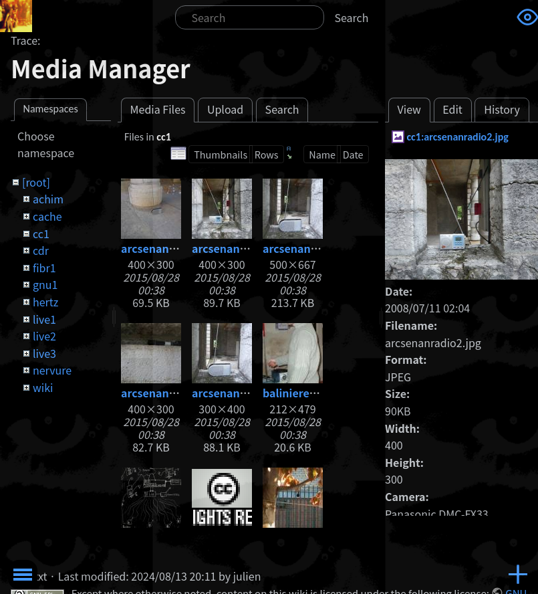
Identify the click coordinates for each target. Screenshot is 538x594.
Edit (452, 109)
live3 (44, 353)
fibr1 (44, 268)
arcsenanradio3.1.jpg (318, 248)
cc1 (41, 233)
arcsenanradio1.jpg (172, 248)
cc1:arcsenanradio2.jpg (457, 136)
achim (48, 199)
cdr (41, 250)
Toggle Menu (22, 575)
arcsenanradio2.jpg (243, 248)
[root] (36, 182)
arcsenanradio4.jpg (243, 393)
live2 (44, 336)
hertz (45, 302)
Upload (225, 109)
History (502, 109)
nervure (52, 370)
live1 (44, 319)
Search (352, 17)
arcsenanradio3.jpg (172, 393)
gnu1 (45, 284)
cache (47, 216)
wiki (43, 387)
